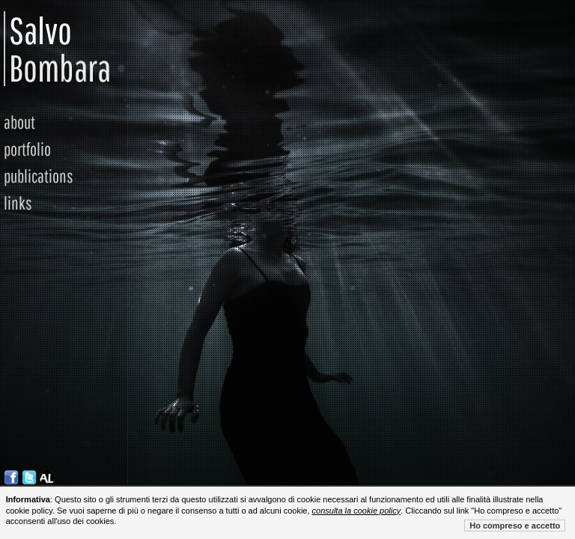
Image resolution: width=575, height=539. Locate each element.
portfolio (27, 148)
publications (38, 175)
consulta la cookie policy (356, 510)
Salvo (17, 48)
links (18, 202)
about (19, 122)
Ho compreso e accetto (514, 525)
